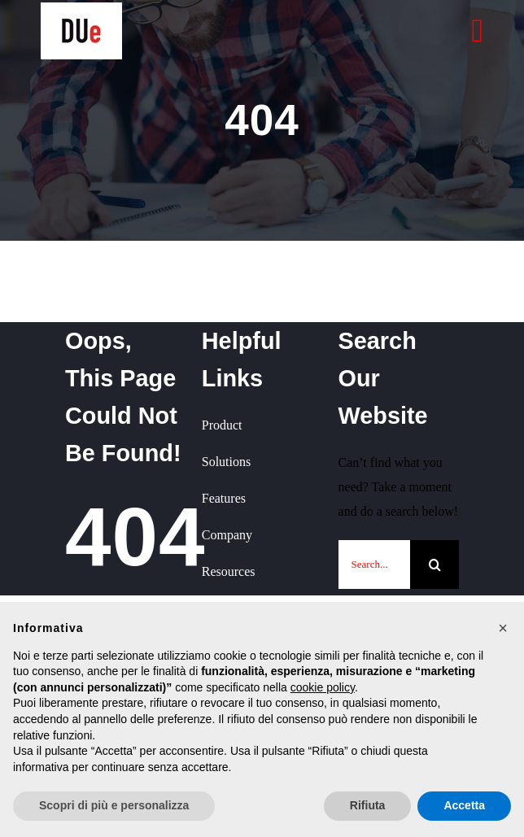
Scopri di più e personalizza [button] (114, 805)
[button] (503, 628)
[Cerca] (434, 564)
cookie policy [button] (322, 687)
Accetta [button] (464, 805)
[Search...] (374, 564)
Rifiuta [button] (368, 805)
